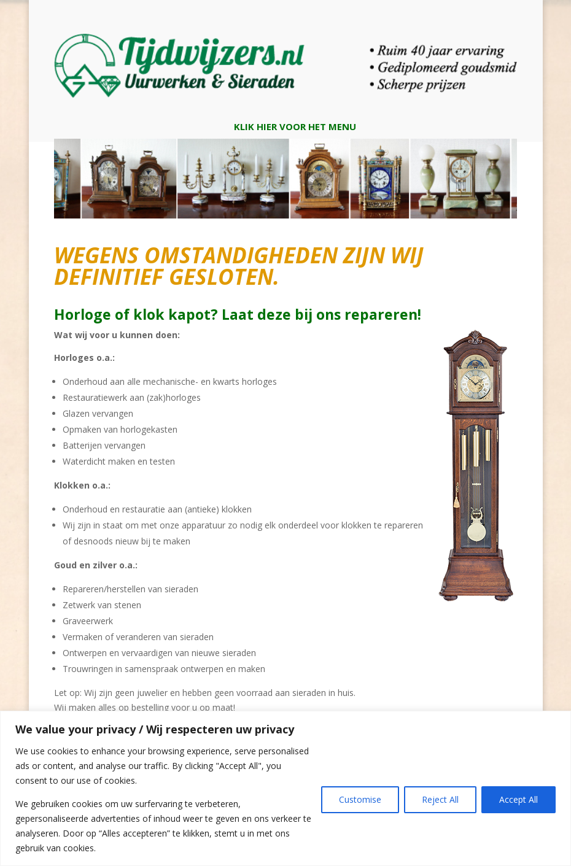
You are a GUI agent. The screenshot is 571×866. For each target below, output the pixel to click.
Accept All (518, 799)
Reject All (440, 799)
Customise (360, 799)
